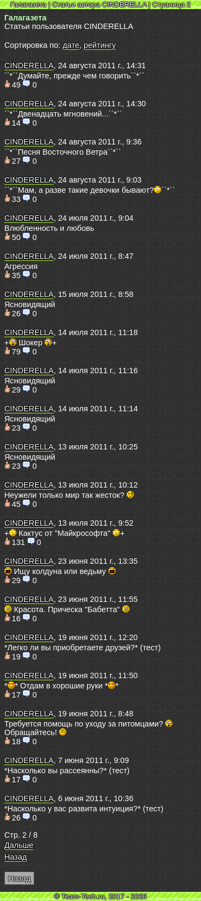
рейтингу (100, 45)
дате (71, 45)
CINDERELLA (29, 65)
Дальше (18, 845)
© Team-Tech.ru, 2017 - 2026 (100, 896)
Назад (15, 857)
